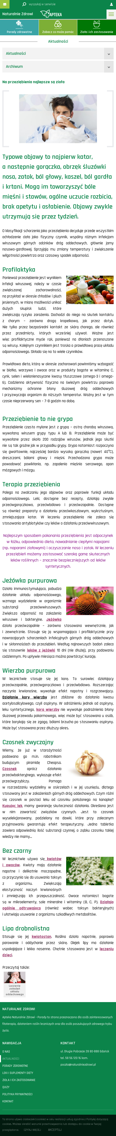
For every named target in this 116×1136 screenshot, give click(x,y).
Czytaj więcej (32, 1130)
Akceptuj (55, 1130)
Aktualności (16, 53)
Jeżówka (53, 619)
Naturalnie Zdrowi (17, 14)
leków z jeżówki (41, 650)
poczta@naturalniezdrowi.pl (78, 1065)
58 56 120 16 (73, 1058)
